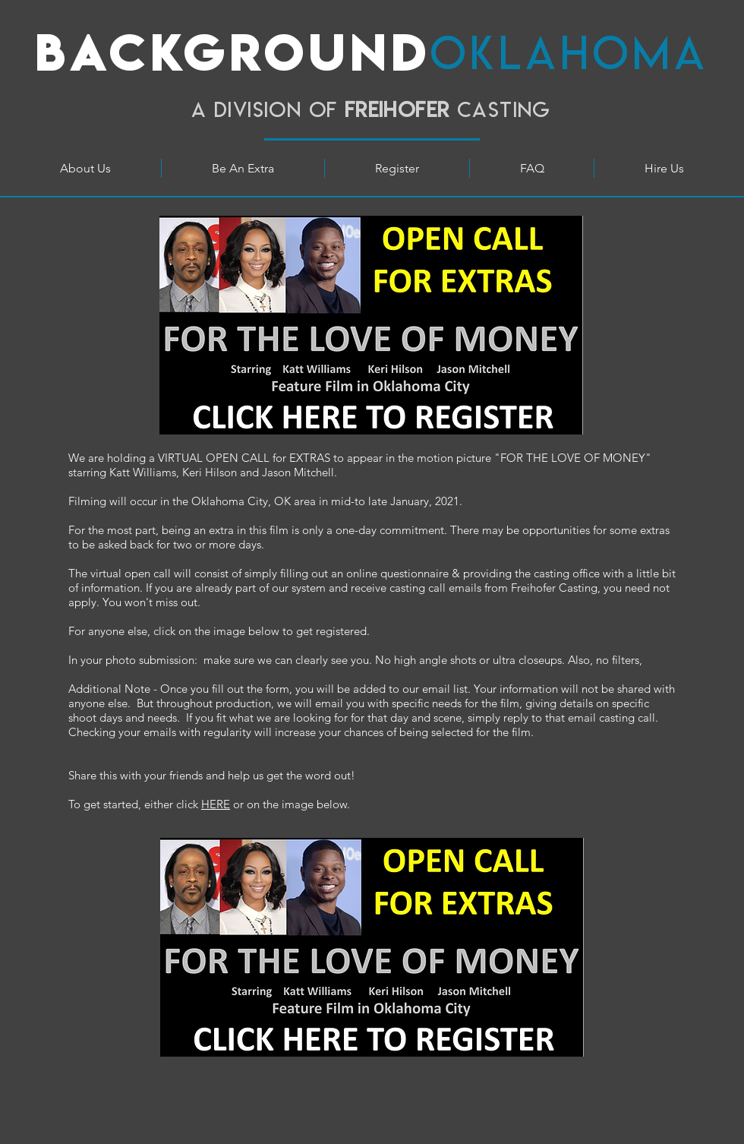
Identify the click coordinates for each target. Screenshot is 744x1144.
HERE (215, 804)
